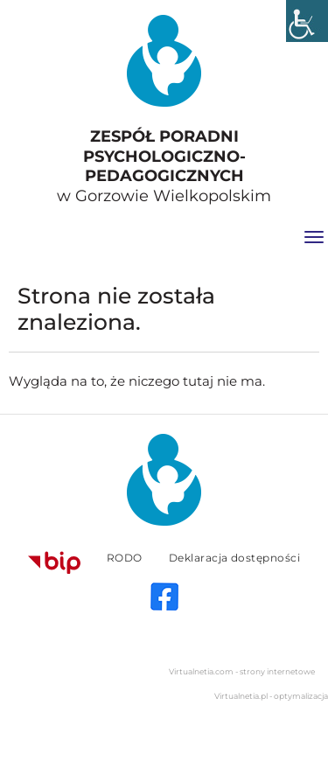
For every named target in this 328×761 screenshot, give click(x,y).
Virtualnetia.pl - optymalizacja (271, 696)
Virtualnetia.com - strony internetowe (242, 671)
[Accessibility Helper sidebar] (307, 21)
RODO (125, 557)
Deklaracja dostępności (235, 557)
